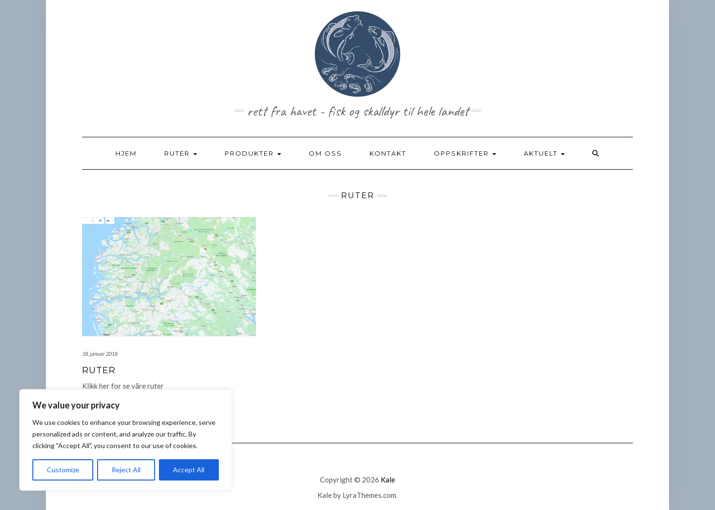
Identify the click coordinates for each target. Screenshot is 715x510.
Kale (388, 479)
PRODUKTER (253, 153)
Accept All (188, 470)
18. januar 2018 (99, 353)
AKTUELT (544, 153)
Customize (63, 470)
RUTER (180, 153)
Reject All (126, 470)
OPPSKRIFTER (465, 153)
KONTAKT (388, 153)
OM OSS (325, 153)
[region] (125, 440)
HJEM (126, 153)
